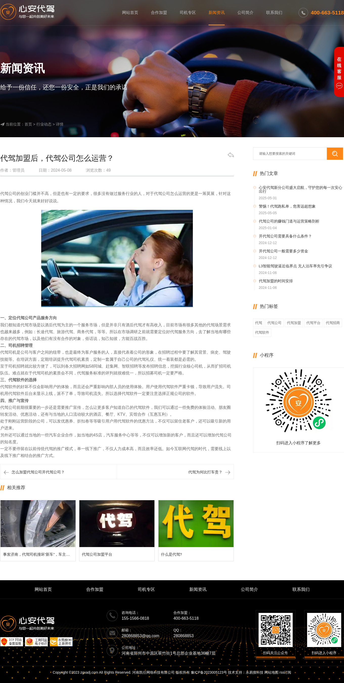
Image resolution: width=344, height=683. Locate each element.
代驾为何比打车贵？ (205, 472)
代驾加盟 (294, 323)
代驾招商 (333, 323)
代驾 (258, 323)
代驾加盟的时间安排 (276, 281)
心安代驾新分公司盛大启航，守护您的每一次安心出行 (300, 189)
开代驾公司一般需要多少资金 (283, 251)
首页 (28, 124)
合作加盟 (159, 12)
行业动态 (44, 124)
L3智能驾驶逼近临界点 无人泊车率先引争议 (295, 266)
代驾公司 (274, 323)
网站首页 (130, 12)
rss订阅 (285, 672)
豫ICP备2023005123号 (209, 672)
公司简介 (245, 12)
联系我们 (274, 12)
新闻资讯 (217, 12)
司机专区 (188, 12)
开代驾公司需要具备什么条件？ (285, 236)
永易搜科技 (254, 672)
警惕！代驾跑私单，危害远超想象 (287, 206)
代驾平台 (313, 323)
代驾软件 (262, 332)
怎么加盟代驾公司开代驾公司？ (38, 472)
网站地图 (271, 672)
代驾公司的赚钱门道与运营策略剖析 (289, 221)
